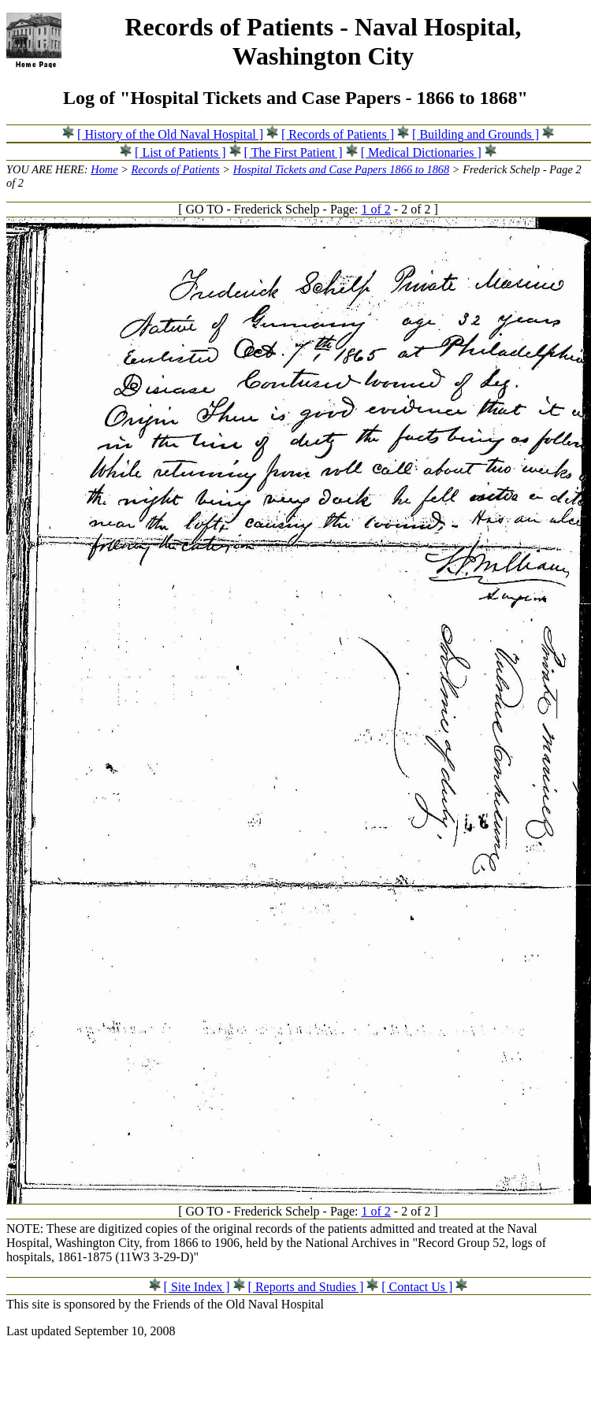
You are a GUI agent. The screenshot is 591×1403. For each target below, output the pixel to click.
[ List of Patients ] (180, 152)
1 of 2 (375, 209)
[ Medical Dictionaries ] (421, 152)
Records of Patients (176, 169)
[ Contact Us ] (416, 1287)
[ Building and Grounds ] (475, 134)
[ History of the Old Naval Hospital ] (170, 134)
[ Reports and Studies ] (306, 1287)
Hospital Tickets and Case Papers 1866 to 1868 (341, 169)
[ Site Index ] (197, 1287)
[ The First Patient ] (293, 152)
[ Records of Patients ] (337, 134)
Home (104, 169)
